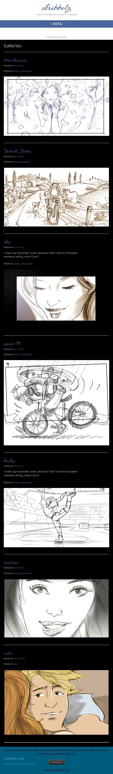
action (16, 354)
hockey (9, 461)
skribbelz (56, 7)
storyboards (26, 71)
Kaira (64, 37)
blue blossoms (15, 60)
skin (7, 242)
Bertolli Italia (17, 151)
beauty (16, 71)
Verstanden (56, 762)
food (15, 161)
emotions (11, 562)
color (8, 653)
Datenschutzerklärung (56, 770)
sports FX (12, 344)
